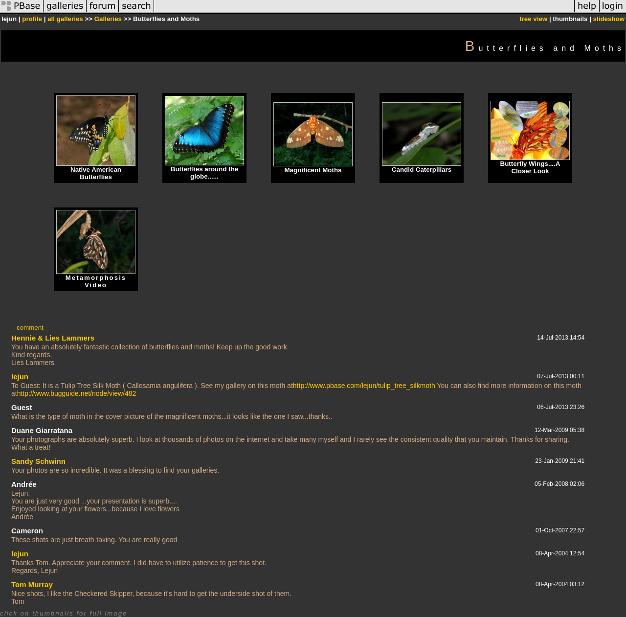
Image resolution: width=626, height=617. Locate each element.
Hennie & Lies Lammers (52, 338)
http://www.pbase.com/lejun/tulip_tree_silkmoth (364, 385)
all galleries (65, 19)
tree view (533, 19)
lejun (19, 376)
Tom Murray (32, 584)
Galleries (108, 19)
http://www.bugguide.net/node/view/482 (76, 393)
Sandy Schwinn (38, 461)
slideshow (609, 19)
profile (32, 19)
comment (30, 327)
